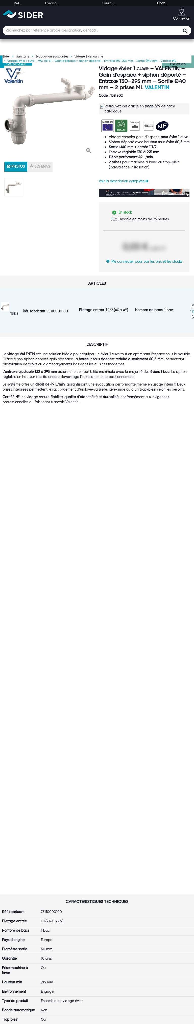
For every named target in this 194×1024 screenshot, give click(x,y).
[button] (88, 151)
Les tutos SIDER (164, 898)
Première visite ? (19, 883)
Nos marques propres (23, 898)
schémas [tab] (40, 166)
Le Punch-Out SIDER (71, 888)
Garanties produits (118, 898)
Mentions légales (61, 1019)
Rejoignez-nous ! (19, 908)
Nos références (18, 903)
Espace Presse (17, 919)
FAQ (106, 893)
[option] (49, 111)
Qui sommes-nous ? (22, 878)
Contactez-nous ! (69, 944)
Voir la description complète (123, 181)
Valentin (157, 87)
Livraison (110, 888)
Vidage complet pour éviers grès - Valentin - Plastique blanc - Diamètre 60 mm (29, 726)
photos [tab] (16, 166)
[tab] (24, 871)
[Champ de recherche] (97, 30)
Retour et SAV (114, 903)
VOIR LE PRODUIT (31, 759)
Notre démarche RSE (23, 914)
